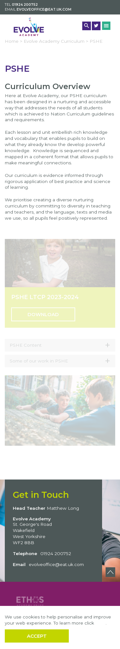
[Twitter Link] (96, 26)
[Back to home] (29, 26)
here (100, 623)
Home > (13, 41)
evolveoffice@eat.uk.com (44, 9)
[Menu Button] (106, 25)
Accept (37, 636)
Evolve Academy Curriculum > (56, 41)
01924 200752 (25, 5)
